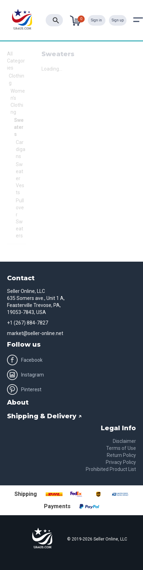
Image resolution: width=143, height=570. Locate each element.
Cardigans (20, 149)
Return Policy (121, 455)
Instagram (25, 374)
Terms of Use (121, 448)
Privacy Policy (121, 462)
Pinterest (24, 389)
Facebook (25, 360)
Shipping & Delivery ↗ (44, 416)
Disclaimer (124, 441)
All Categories (16, 61)
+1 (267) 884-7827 (27, 323)
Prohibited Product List (111, 469)
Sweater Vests (20, 178)
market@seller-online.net (35, 333)
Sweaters (19, 127)
